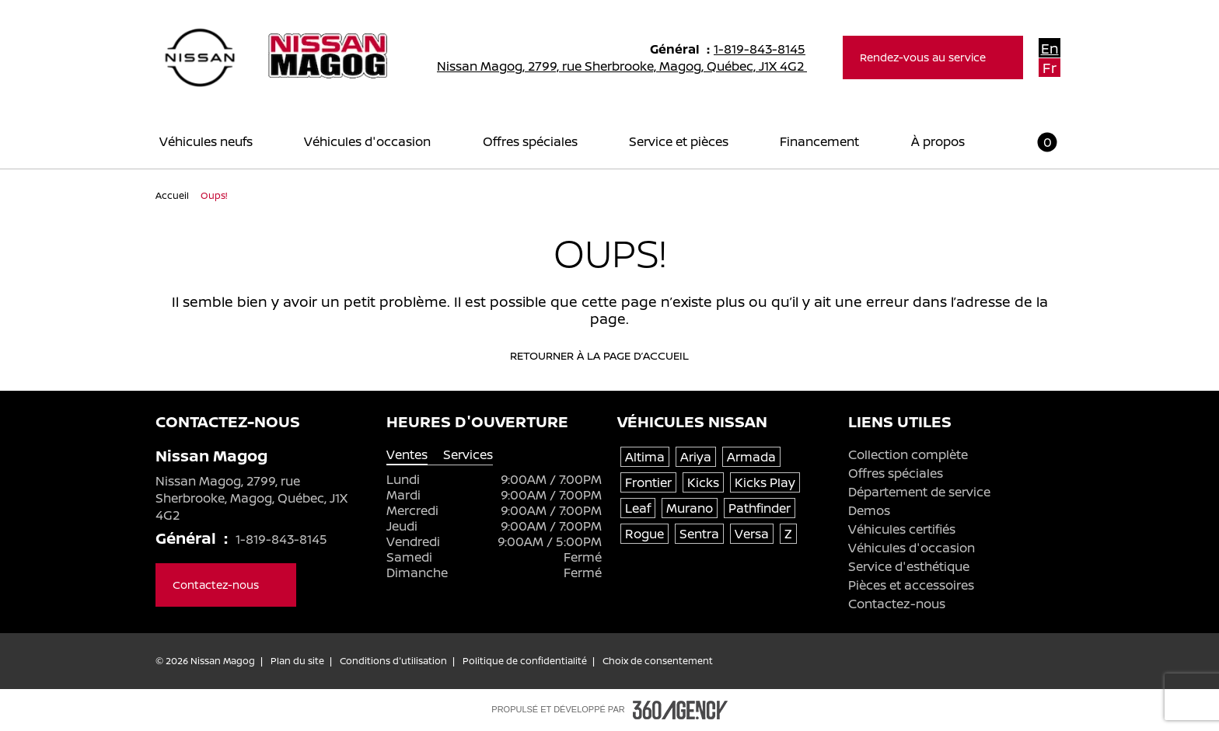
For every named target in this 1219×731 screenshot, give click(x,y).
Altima (645, 456)
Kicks (703, 482)
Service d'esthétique (908, 566)
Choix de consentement (658, 661)
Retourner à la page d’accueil (609, 356)
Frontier (648, 482)
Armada (751, 456)
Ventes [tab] (407, 455)
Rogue (644, 533)
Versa (752, 533)
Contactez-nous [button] (226, 584)
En (1050, 48)
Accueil (173, 195)
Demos (869, 510)
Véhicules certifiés (901, 529)
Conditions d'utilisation (393, 661)
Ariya (695, 456)
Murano (689, 508)
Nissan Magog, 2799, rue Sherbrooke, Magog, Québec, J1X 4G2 (632, 66)
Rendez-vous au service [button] (933, 57)
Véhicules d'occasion (911, 547)
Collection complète (908, 454)
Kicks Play (765, 482)
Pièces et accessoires (911, 585)
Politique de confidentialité (525, 661)
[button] (1037, 141)
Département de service (919, 492)
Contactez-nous (896, 603)
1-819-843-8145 (766, 49)
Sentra (699, 533)
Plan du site (297, 661)
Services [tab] (468, 455)
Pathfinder (759, 508)
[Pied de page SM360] (680, 710)
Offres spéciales (895, 473)
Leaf (638, 508)
